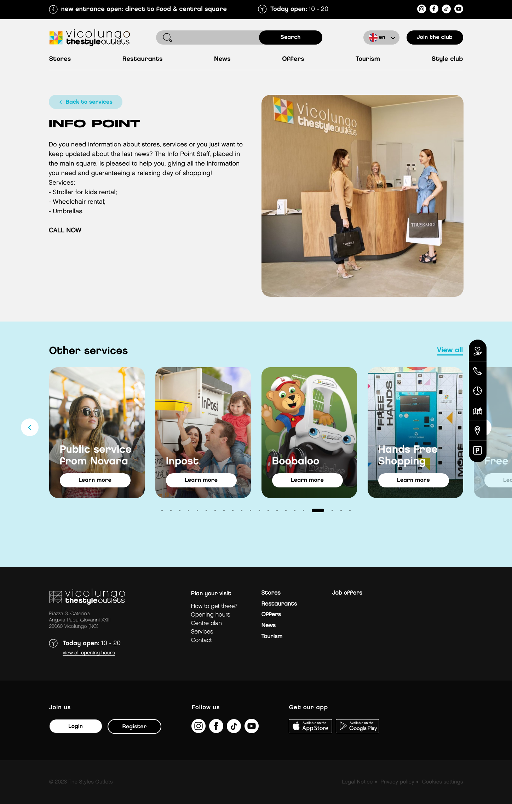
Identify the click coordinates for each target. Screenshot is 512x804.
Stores (60, 59)
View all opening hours (89, 653)
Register (134, 726)
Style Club (447, 59)
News (222, 59)
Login (75, 726)
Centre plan (206, 623)
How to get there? (214, 606)
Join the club (435, 37)
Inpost (182, 462)
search (291, 37)
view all (450, 350)
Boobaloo (296, 462)
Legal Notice (357, 782)
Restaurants (142, 59)
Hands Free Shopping (408, 456)
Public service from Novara (96, 456)
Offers (293, 59)
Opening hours (210, 615)
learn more (95, 480)
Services (202, 632)
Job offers (347, 593)
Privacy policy (397, 782)
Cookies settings (442, 782)
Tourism (368, 59)
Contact (201, 640)
